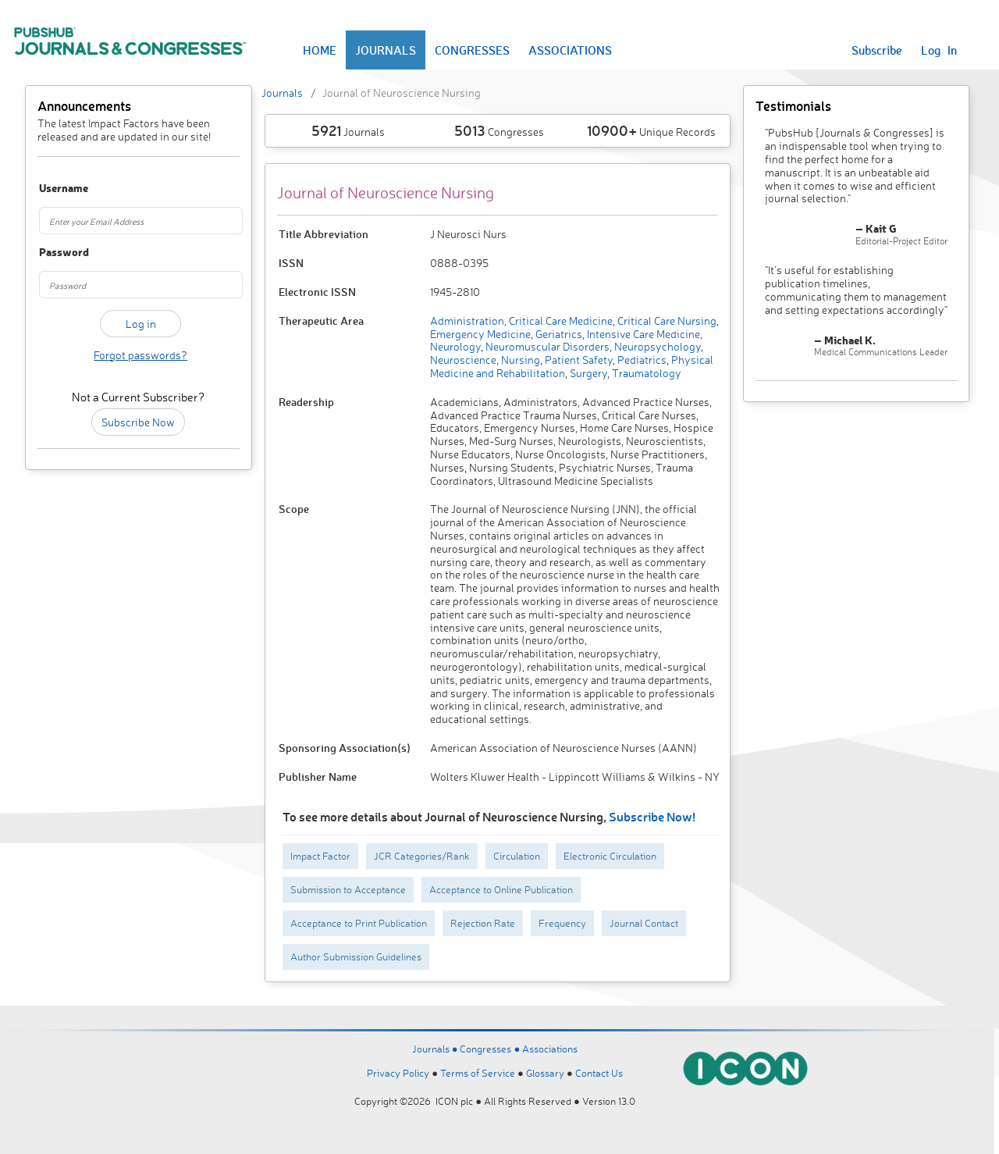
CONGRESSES (472, 50)
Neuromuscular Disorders (546, 346)
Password (54, 252)
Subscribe (876, 50)
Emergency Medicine (480, 333)
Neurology (455, 346)
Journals (282, 92)
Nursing (519, 359)
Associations (550, 1048)
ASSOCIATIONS (570, 50)
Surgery (587, 372)
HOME (319, 50)
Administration (467, 320)
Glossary (545, 1073)
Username (54, 188)
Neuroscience (463, 359)
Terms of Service (477, 1073)
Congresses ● (491, 1048)
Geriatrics (557, 333)
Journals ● (436, 1048)
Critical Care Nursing (665, 320)
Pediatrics (641, 359)
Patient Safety (577, 359)
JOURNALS (385, 50)
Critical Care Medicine (560, 320)
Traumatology (645, 372)
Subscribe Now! (652, 816)
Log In (939, 50)
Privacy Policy (398, 1073)
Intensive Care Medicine (642, 333)
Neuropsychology (656, 346)
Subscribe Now (138, 422)
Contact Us (599, 1073)
